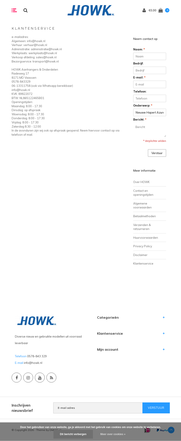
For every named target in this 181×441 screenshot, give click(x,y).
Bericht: (139, 119)
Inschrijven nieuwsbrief (22, 408)
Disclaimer (140, 255)
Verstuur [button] (157, 153)
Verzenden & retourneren (142, 227)
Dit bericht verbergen (73, 434)
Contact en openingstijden (143, 193)
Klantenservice (143, 263)
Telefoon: (139, 91)
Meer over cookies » (113, 434)
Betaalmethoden (144, 216)
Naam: (139, 49)
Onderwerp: (142, 105)
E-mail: (139, 77)
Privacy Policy (142, 246)
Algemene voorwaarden (142, 205)
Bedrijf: (138, 63)
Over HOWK (141, 182)
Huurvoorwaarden (145, 237)
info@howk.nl (33, 363)
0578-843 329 (37, 356)
